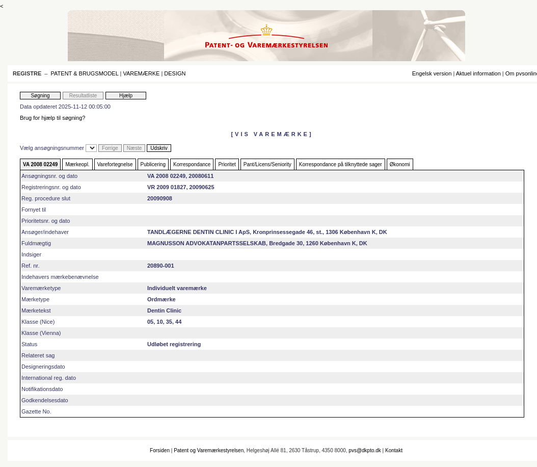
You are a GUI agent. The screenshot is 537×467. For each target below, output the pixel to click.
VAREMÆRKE (141, 73)
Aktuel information (478, 73)
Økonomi (400, 164)
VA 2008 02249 (40, 164)
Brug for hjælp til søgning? (52, 118)
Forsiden (160, 450)
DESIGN (174, 73)
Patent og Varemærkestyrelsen (209, 450)
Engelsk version (432, 73)
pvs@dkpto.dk (364, 450)
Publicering (153, 164)
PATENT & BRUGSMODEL (85, 73)
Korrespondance (191, 164)
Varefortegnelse (115, 164)
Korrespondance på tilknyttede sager (340, 164)
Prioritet (226, 164)
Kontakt (393, 450)
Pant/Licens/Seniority (267, 164)
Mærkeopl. (77, 164)
